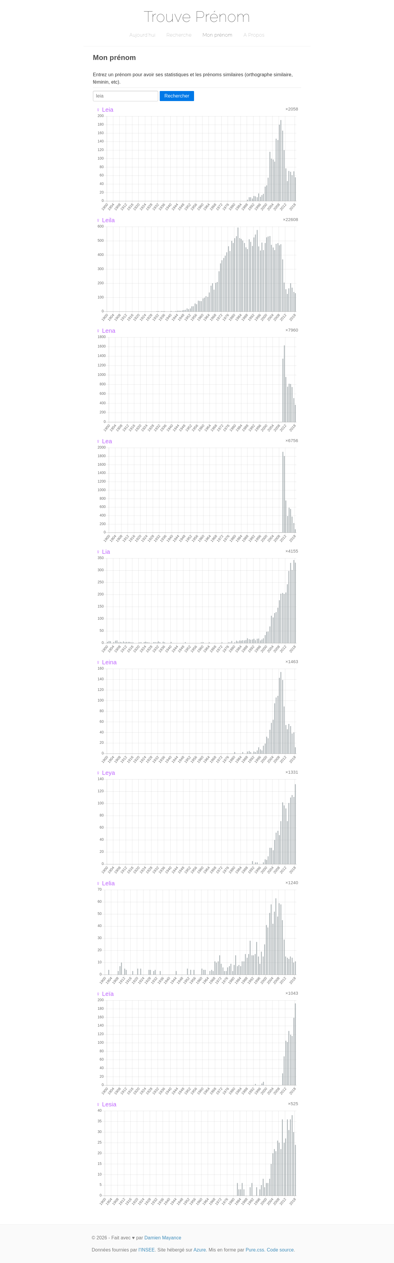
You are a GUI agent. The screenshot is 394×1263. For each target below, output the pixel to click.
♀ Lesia (106, 1104)
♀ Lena (105, 330)
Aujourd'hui (142, 35)
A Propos (253, 35)
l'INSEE (146, 1249)
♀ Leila (105, 220)
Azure (199, 1249)
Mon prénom (217, 35)
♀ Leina (106, 662)
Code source (280, 1249)
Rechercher (176, 95)
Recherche (179, 35)
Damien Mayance (162, 1237)
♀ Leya (105, 773)
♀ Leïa (105, 994)
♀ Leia (104, 109)
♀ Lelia (105, 883)
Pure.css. (255, 1249)
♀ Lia (103, 551)
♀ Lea (104, 441)
